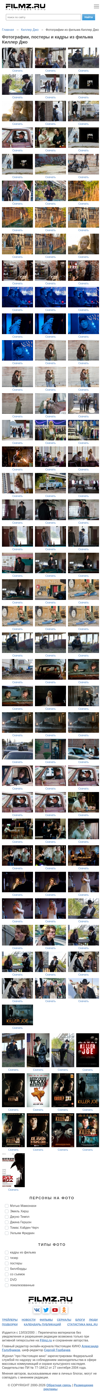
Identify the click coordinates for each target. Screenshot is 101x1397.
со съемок (17, 1274)
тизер (14, 1258)
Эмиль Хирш (19, 1211)
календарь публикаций (42, 1324)
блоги (80, 1319)
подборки (10, 1324)
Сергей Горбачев (57, 1350)
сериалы (64, 1319)
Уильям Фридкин (22, 1233)
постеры (16, 1263)
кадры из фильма (23, 1252)
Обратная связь (58, 1385)
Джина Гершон (20, 1222)
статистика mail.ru (82, 1324)
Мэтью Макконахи (23, 1205)
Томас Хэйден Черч (24, 1227)
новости (29, 1319)
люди (93, 1319)
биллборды (18, 1268)
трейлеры (10, 1319)
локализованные (22, 1285)
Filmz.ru (46, 1340)
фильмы (46, 1319)
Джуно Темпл (19, 1216)
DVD (13, 1279)
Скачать (17, 70)
